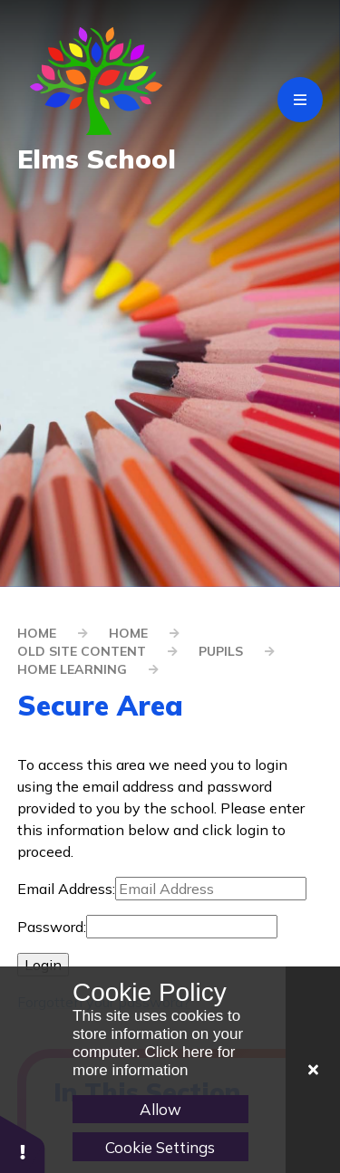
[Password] (181, 926)
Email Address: (66, 889)
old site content (81, 651)
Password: (51, 927)
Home (36, 633)
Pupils (221, 651)
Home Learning (72, 669)
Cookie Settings (160, 1147)
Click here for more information (154, 1061)
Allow (160, 1109)
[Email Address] (210, 888)
